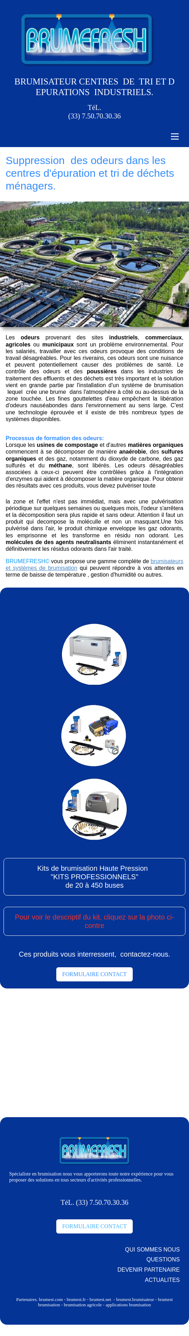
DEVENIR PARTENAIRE (149, 1270)
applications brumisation (128, 1304)
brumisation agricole (83, 1304)
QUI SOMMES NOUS (152, 1250)
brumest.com (51, 1299)
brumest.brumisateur (134, 1299)
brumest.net (100, 1299)
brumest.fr (77, 1299)
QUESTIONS (163, 1259)
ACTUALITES (162, 1280)
